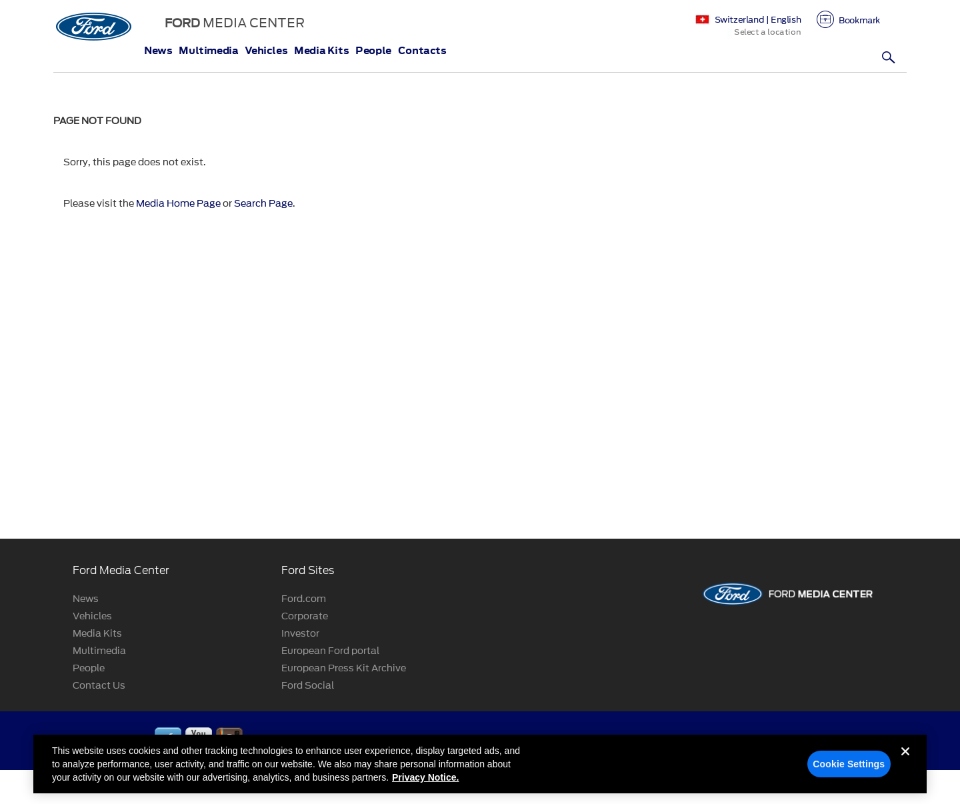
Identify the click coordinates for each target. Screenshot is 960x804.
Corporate (304, 616)
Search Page (263, 204)
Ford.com (303, 599)
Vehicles (266, 50)
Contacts (422, 50)
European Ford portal (330, 651)
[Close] (905, 766)
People (373, 50)
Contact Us (99, 686)
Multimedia (208, 50)
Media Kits (321, 50)
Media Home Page (178, 204)
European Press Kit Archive (343, 668)
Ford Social (307, 686)
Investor (300, 634)
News (158, 50)
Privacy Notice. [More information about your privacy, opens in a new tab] (425, 782)
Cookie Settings (849, 768)
